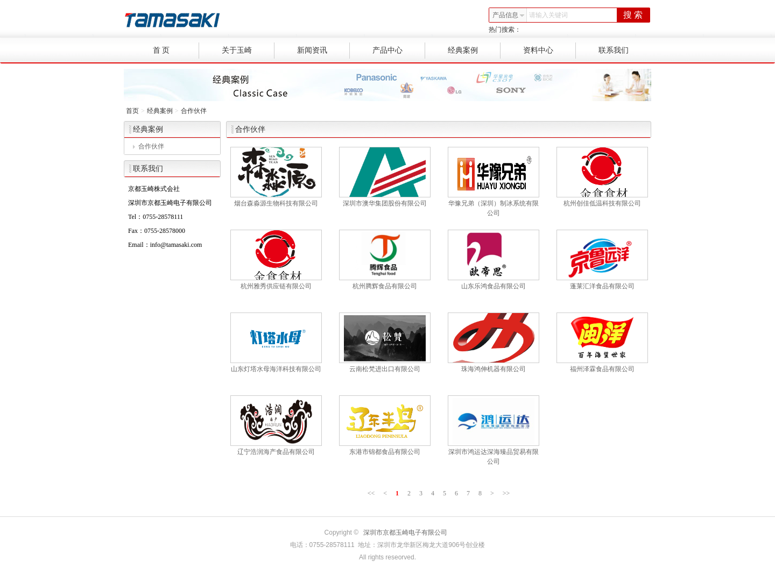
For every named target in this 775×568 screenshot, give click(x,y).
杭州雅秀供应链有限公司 (276, 286)
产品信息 (508, 15)
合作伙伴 (194, 111)
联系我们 (613, 50)
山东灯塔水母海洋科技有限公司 (276, 369)
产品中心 (399, 50)
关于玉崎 (248, 50)
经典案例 (474, 50)
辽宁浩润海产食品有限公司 (276, 452)
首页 (132, 111)
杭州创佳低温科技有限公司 (602, 203)
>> (506, 493)
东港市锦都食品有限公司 (384, 452)
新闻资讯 (323, 50)
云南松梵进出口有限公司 (384, 369)
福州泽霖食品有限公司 (602, 369)
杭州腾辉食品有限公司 (385, 286)
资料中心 (549, 50)
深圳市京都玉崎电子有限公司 (405, 532)
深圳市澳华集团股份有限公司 (385, 203)
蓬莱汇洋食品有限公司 (602, 286)
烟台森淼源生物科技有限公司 (276, 203)
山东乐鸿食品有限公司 (493, 286)
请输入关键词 (548, 15)
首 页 (176, 50)
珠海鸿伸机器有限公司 (493, 369)
